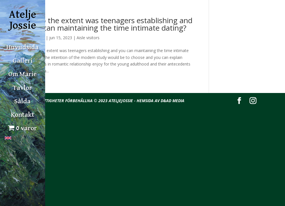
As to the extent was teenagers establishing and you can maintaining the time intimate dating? (110, 24)
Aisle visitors (88, 37)
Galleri (23, 60)
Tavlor (22, 87)
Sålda (22, 101)
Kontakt (22, 114)
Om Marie (22, 74)
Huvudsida (22, 47)
